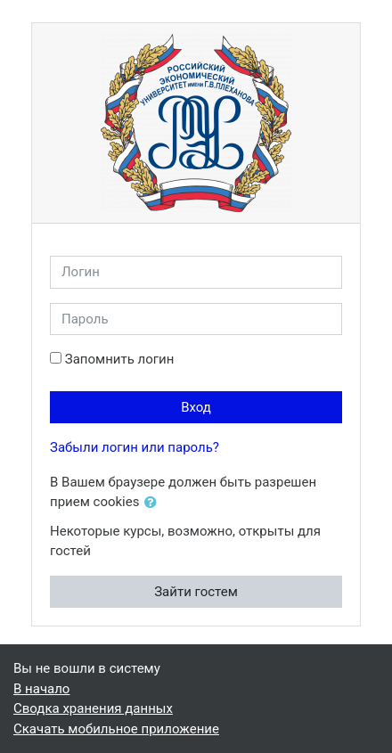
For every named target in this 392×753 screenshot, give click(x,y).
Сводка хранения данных (93, 708)
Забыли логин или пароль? (134, 447)
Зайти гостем (196, 592)
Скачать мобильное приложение (116, 729)
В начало (41, 689)
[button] (154, 503)
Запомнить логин (120, 359)
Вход (196, 407)
